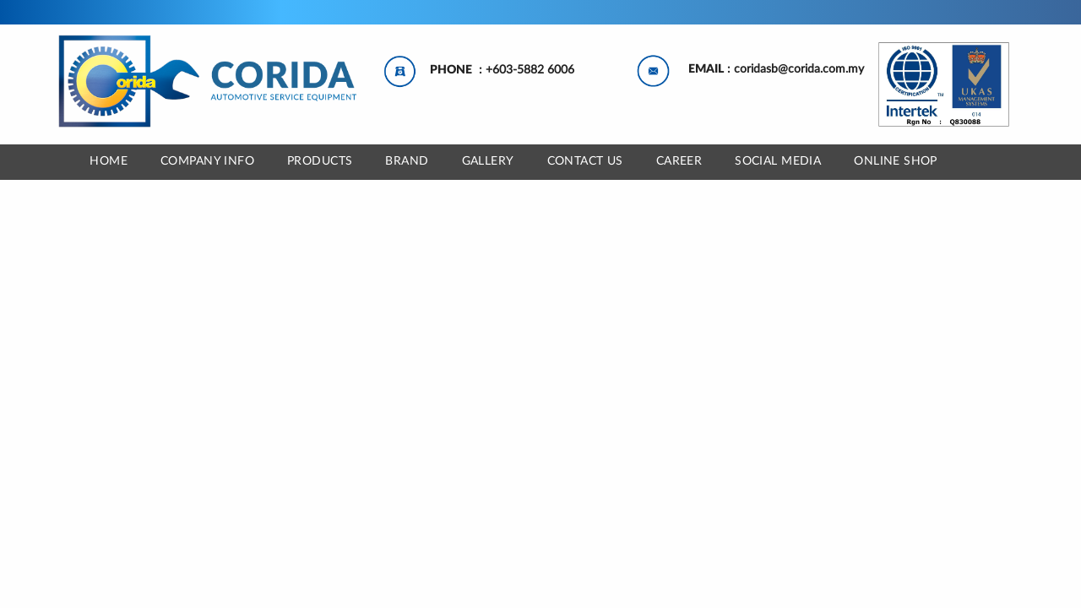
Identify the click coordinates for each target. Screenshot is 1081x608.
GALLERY (488, 161)
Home (109, 161)
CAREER (679, 161)
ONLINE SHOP (895, 161)
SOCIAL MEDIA (778, 161)
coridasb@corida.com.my (799, 69)
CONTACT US (585, 161)
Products (319, 161)
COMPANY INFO (207, 161)
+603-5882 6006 (530, 70)
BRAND (406, 161)
